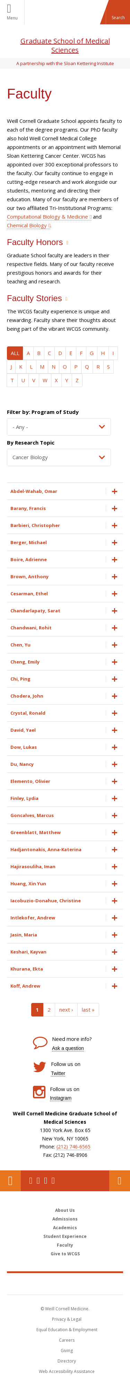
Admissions (65, 1219)
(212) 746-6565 (73, 1146)
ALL (15, 353)
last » (88, 1009)
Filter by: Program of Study (43, 411)
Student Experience (65, 1236)
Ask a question (68, 1048)
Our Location (10, 1180)
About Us (65, 1210)
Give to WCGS (65, 1254)
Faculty (65, 1245)
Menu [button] (12, 18)
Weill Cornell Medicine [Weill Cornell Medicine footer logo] (65, 1283)
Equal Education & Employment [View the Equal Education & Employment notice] (66, 1330)
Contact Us (119, 1180)
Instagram (60, 1098)
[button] (118, 12)
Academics (65, 1228)
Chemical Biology (27, 225)
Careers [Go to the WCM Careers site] (67, 1340)
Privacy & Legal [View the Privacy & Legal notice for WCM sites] (66, 1319)
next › (66, 1009)
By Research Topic (30, 442)
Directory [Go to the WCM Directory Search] (67, 1361)
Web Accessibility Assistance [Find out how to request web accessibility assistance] (67, 1371)
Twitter (58, 1073)
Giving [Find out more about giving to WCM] (67, 1350)
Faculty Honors (35, 242)
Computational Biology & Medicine (47, 216)
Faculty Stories (34, 298)
